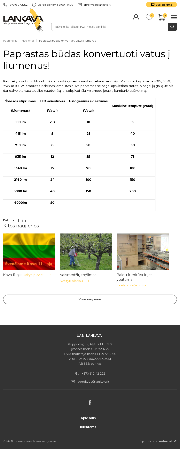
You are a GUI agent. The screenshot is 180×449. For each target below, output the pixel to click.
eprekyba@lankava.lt (94, 4)
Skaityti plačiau (36, 275)
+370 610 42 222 (15, 4)
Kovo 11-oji (12, 275)
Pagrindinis (10, 40)
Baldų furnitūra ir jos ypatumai (134, 275)
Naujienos (28, 40)
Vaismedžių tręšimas (78, 275)
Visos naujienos (90, 299)
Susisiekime (164, 4)
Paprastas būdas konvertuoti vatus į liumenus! (67, 40)
